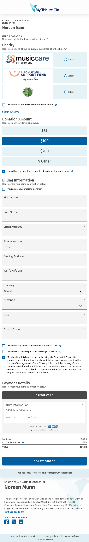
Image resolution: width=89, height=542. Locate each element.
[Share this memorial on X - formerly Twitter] (14, 521)
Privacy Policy (50, 536)
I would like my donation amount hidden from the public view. (38, 171)
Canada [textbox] (8, 291)
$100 (45, 141)
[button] (55, 106)
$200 (44, 151)
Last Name (11, 212)
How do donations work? (23, 536)
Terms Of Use (72, 536)
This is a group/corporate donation (24, 188)
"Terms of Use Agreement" (20, 363)
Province (9, 300)
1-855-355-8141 (39, 473)
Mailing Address (14, 256)
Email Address (13, 227)
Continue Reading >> (14, 512)
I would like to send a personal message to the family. (34, 351)
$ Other (44, 161)
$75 (44, 130)
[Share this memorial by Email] (21, 521)
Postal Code (12, 329)
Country (9, 285)
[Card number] (44, 410)
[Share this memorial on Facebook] (6, 521)
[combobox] (7, 247)
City (6, 314)
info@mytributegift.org (60, 473)
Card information (17, 405)
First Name (11, 197)
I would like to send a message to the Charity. (30, 104)
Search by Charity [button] (10, 112)
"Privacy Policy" (46, 363)
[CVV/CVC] (34, 417)
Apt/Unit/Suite (13, 271)
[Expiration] (14, 417)
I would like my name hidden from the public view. (32, 345)
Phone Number (13, 241)
